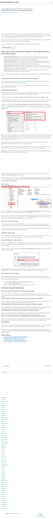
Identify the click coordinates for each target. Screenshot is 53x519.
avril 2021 (3, 472)
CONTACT (40, 514)
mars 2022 (3, 454)
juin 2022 (3, 449)
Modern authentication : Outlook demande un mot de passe (15, 341)
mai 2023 (3, 429)
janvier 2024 (3, 415)
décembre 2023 (4, 417)
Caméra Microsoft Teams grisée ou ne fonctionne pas (14, 338)
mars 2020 (3, 498)
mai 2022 (3, 450)
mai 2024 (3, 409)
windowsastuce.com (9, 2)
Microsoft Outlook (39, 33)
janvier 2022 (3, 458)
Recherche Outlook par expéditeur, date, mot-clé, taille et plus (16, 336)
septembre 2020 (4, 486)
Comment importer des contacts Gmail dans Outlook (14, 339)
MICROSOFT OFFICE (5, 12)
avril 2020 (3, 496)
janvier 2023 (3, 435)
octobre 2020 (3, 484)
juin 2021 (3, 468)
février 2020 (3, 500)
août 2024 (3, 403)
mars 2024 (3, 411)
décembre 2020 (4, 480)
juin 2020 (3, 492)
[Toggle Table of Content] (13, 48)
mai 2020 (3, 494)
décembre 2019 (4, 504)
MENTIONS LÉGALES (40, 516)
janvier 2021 (3, 478)
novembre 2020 (4, 482)
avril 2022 (3, 452)
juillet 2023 (3, 427)
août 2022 (3, 445)
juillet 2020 (3, 490)
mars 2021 (3, 474)
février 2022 (3, 456)
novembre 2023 (4, 419)
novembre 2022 (4, 439)
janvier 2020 (3, 502)
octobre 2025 (3, 397)
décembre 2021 (4, 460)
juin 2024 (3, 407)
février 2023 (3, 433)
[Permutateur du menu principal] (51, 2)
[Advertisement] (26, 24)
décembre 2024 (4, 401)
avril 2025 (3, 399)
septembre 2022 (4, 443)
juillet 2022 (3, 447)
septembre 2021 (4, 464)
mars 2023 (3, 431)
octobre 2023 (3, 421)
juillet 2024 (3, 405)
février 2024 (3, 413)
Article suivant (48, 365)
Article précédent (5, 365)
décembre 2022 (4, 437)
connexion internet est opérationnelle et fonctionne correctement (18, 81)
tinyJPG (45, 142)
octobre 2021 (3, 462)
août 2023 (3, 425)
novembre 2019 (4, 506)
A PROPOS (40, 513)
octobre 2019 (3, 508)
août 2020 (3, 488)
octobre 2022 (3, 441)
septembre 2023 (4, 423)
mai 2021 (3, 470)
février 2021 (3, 476)
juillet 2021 (3, 466)
